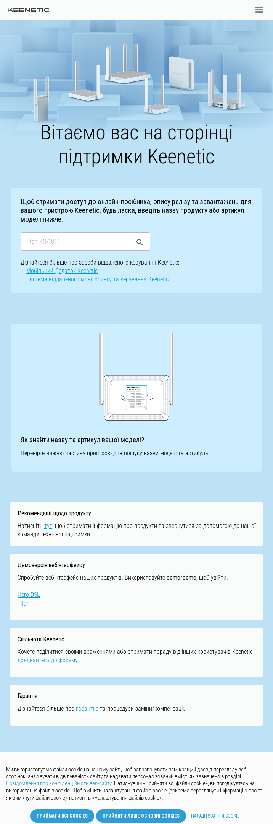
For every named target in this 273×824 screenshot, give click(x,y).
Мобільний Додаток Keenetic (62, 270)
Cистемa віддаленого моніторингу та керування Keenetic (97, 279)
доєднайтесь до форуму (47, 660)
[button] (259, 10)
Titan (24, 603)
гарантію (87, 708)
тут (48, 525)
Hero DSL (29, 594)
